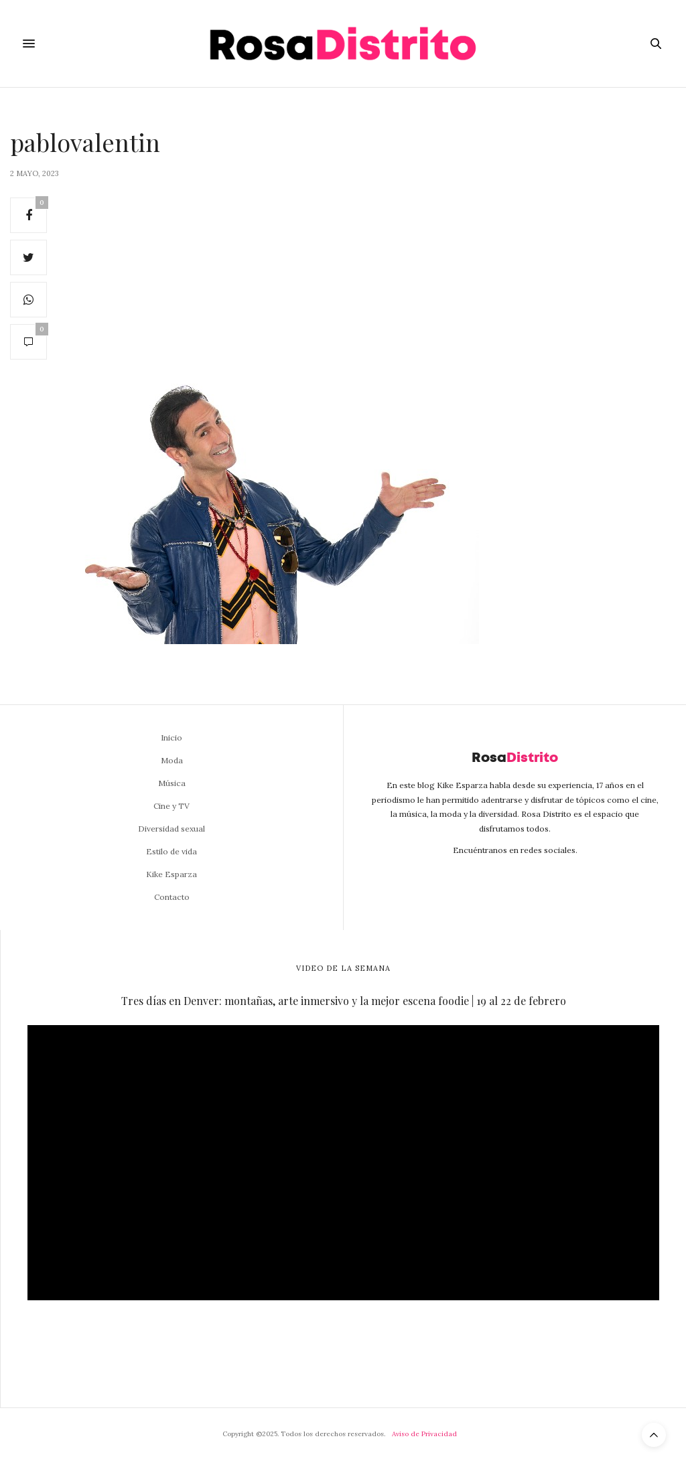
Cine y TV (171, 806)
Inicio (171, 737)
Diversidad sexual (171, 829)
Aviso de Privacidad (424, 1434)
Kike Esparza (171, 874)
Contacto (172, 897)
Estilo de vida (171, 851)
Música (172, 783)
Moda (172, 760)
